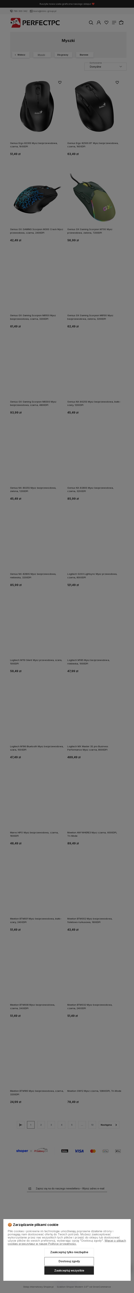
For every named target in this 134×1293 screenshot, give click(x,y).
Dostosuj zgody (69, 1261)
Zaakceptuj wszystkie (69, 1270)
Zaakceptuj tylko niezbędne (69, 1252)
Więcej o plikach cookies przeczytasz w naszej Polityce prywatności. (67, 1242)
